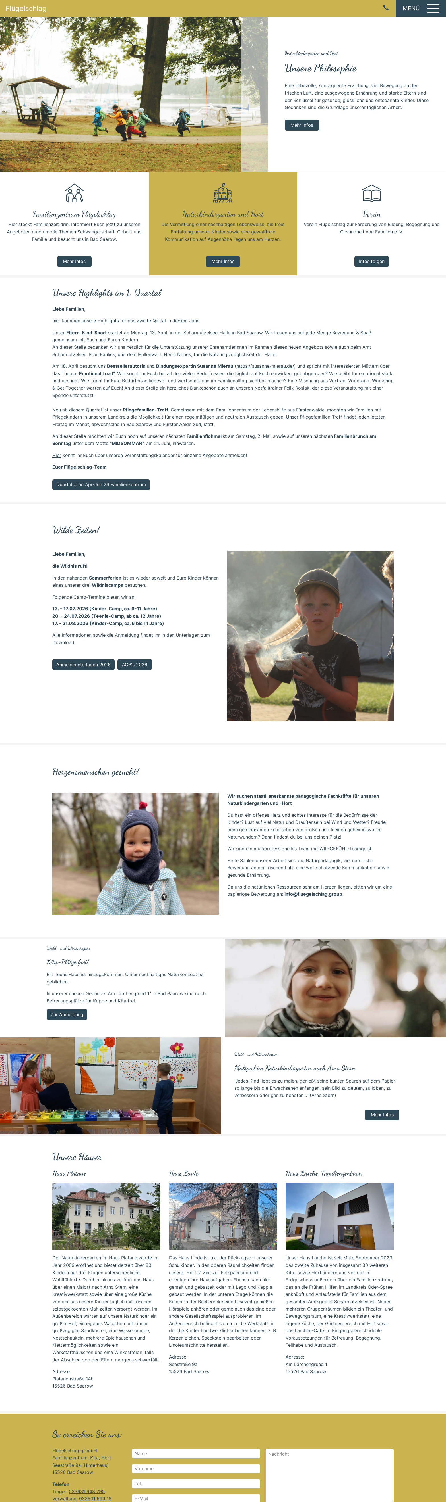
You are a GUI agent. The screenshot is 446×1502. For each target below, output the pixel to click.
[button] (421, 8)
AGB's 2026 (134, 664)
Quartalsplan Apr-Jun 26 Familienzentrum (101, 484)
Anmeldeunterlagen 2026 (83, 664)
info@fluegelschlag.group (313, 894)
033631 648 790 (87, 1491)
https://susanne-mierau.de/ (265, 366)
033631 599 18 (95, 1498)
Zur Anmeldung (67, 1014)
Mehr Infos (301, 125)
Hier (56, 455)
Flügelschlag (26, 8)
